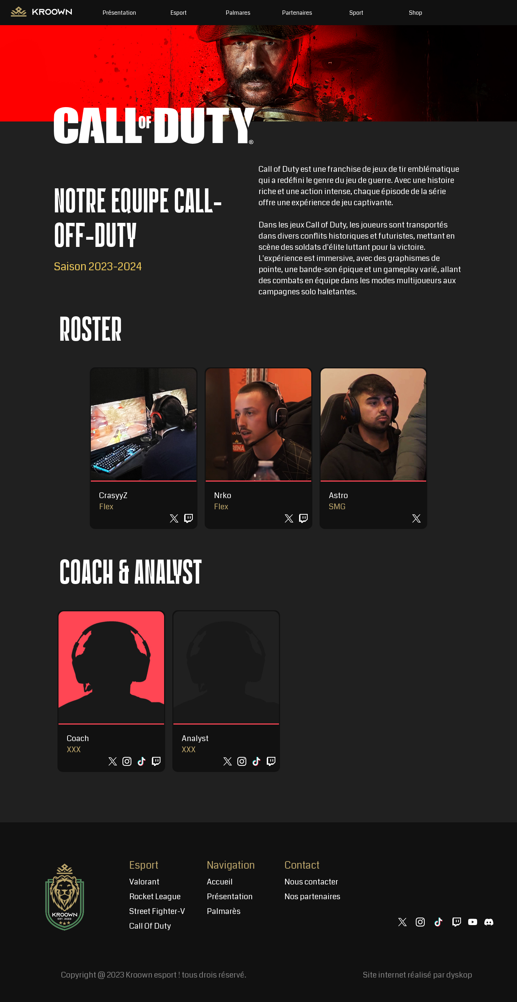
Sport (356, 13)
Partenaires (297, 13)
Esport (179, 13)
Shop (415, 13)
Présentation (119, 13)
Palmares (238, 13)
